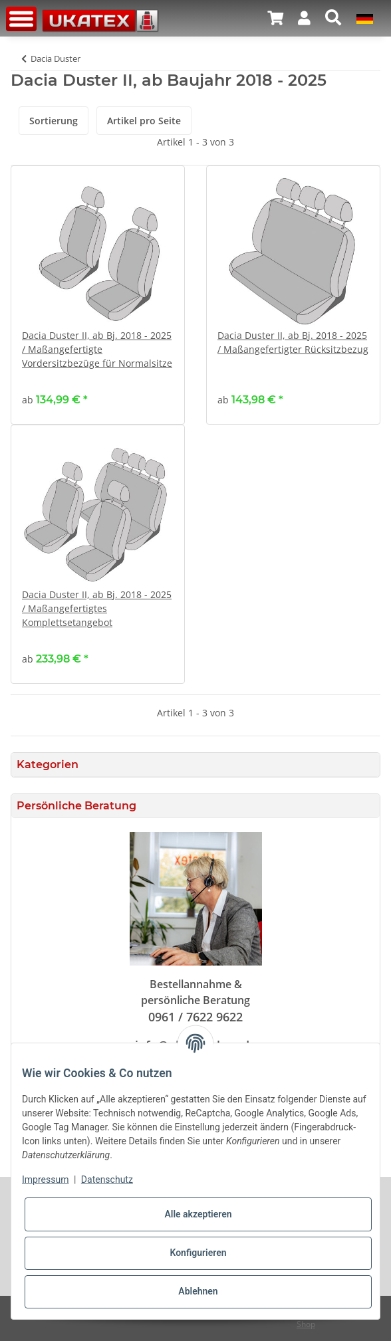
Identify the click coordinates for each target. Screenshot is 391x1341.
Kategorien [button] (47, 764)
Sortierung (53, 120)
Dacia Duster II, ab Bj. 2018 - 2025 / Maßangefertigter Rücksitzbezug (292, 342)
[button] (304, 18)
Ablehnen (197, 1291)
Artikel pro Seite (144, 120)
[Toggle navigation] (21, 19)
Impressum (45, 1179)
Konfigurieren (198, 1252)
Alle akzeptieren (197, 1214)
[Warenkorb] (275, 18)
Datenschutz (107, 1179)
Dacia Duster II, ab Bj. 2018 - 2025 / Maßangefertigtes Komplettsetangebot (97, 608)
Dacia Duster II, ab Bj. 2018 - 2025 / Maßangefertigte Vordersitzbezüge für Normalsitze (97, 349)
